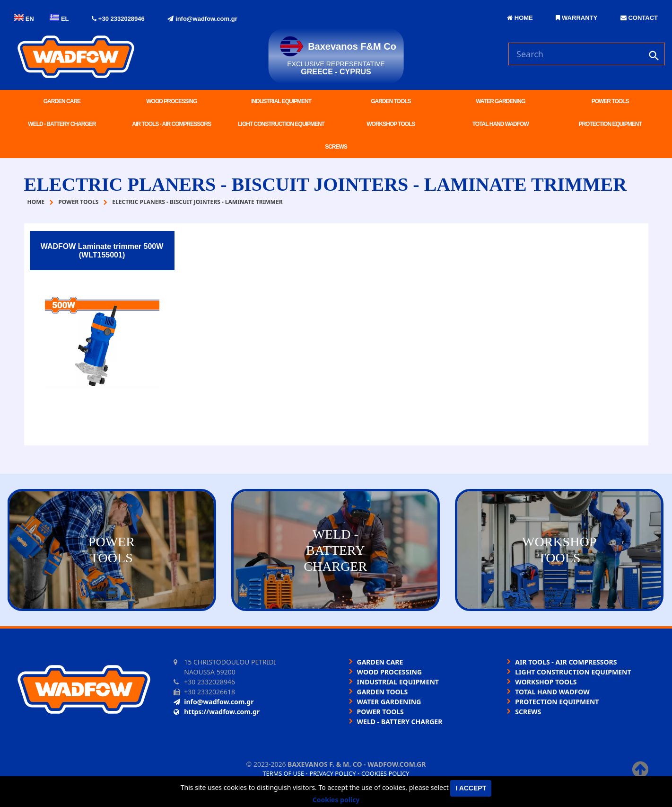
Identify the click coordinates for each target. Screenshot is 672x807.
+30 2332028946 (118, 18)
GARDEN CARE (62, 101)
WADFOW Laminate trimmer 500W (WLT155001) (102, 250)
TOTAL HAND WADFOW (500, 124)
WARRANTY (576, 17)
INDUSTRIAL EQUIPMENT (281, 101)
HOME (520, 17)
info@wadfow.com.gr (202, 18)
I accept (470, 788)
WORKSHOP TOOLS (391, 124)
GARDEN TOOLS (390, 101)
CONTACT (639, 17)
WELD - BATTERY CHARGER (62, 124)
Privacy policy (333, 773)
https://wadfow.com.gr (217, 711)
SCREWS (336, 146)
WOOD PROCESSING (171, 101)
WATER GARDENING (500, 101)
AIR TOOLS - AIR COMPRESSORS (171, 124)
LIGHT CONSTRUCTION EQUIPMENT (281, 124)
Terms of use (283, 773)
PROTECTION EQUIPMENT (609, 124)
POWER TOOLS (610, 101)
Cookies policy (385, 773)
